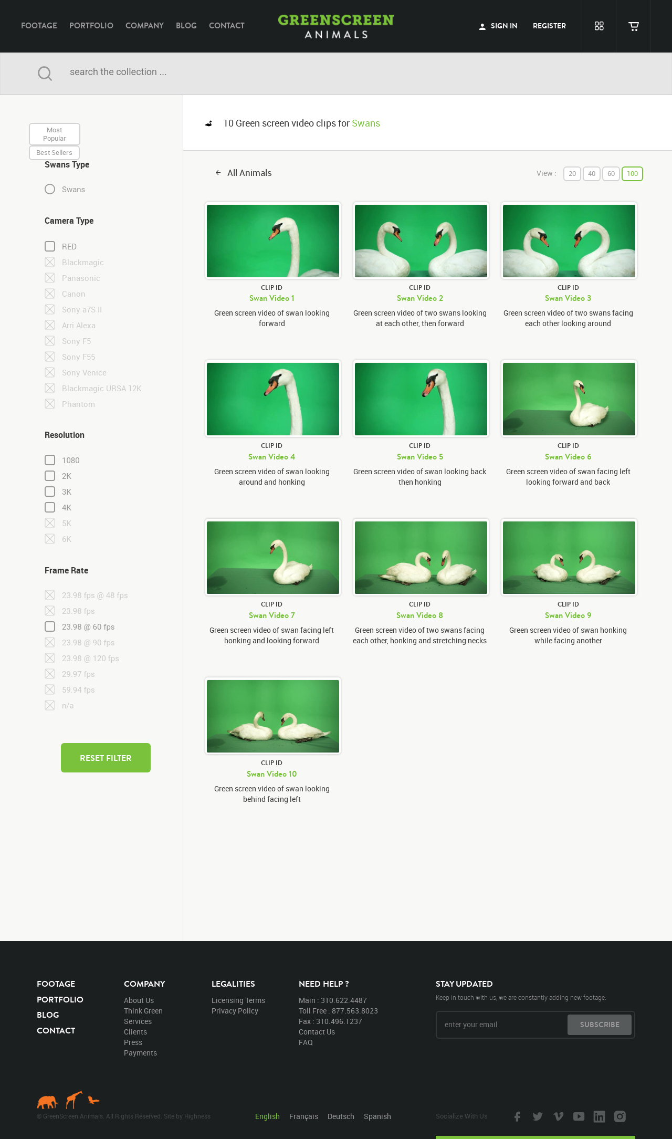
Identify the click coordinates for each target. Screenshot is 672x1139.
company (144, 25)
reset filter (106, 758)
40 (591, 173)
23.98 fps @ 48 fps (95, 595)
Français (303, 1116)
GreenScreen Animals (336, 26)
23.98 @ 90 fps (88, 642)
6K (66, 539)
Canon (74, 294)
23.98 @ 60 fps (88, 627)
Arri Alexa (79, 325)
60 (611, 173)
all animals (249, 172)
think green (143, 1011)
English (267, 1116)
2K (66, 476)
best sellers (54, 152)
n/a (68, 705)
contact (227, 25)
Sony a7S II (82, 310)
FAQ (306, 1042)
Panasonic (81, 278)
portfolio (91, 25)
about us (139, 1000)
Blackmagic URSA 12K (102, 388)
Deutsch (341, 1116)
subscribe (600, 1024)
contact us (317, 1032)
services (138, 1021)
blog (186, 25)
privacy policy (235, 1011)
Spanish (377, 1116)
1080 (71, 460)
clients (135, 1032)
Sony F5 (76, 341)
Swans (73, 189)
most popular (54, 134)
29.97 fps (78, 674)
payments (140, 1053)
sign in (498, 25)
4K (66, 508)
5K (66, 523)
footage (39, 25)
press (133, 1042)
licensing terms (238, 1000)
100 (632, 173)
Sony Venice (84, 373)
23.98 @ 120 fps (90, 658)
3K (66, 492)
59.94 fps (78, 690)
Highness (197, 1116)
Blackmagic (83, 262)
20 (572, 173)
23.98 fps (78, 611)
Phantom (78, 404)
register (549, 25)
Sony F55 (78, 357)
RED (69, 247)
